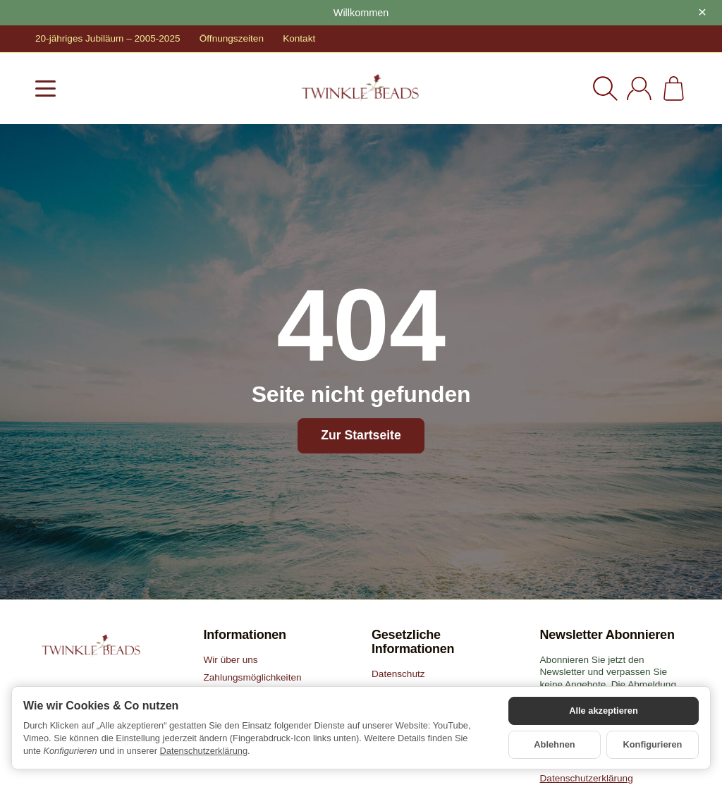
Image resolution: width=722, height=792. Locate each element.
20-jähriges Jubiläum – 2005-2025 (107, 38)
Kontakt (299, 38)
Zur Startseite (360, 435)
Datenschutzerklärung (203, 750)
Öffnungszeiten (232, 38)
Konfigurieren (653, 744)
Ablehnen (554, 744)
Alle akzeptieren (603, 710)
